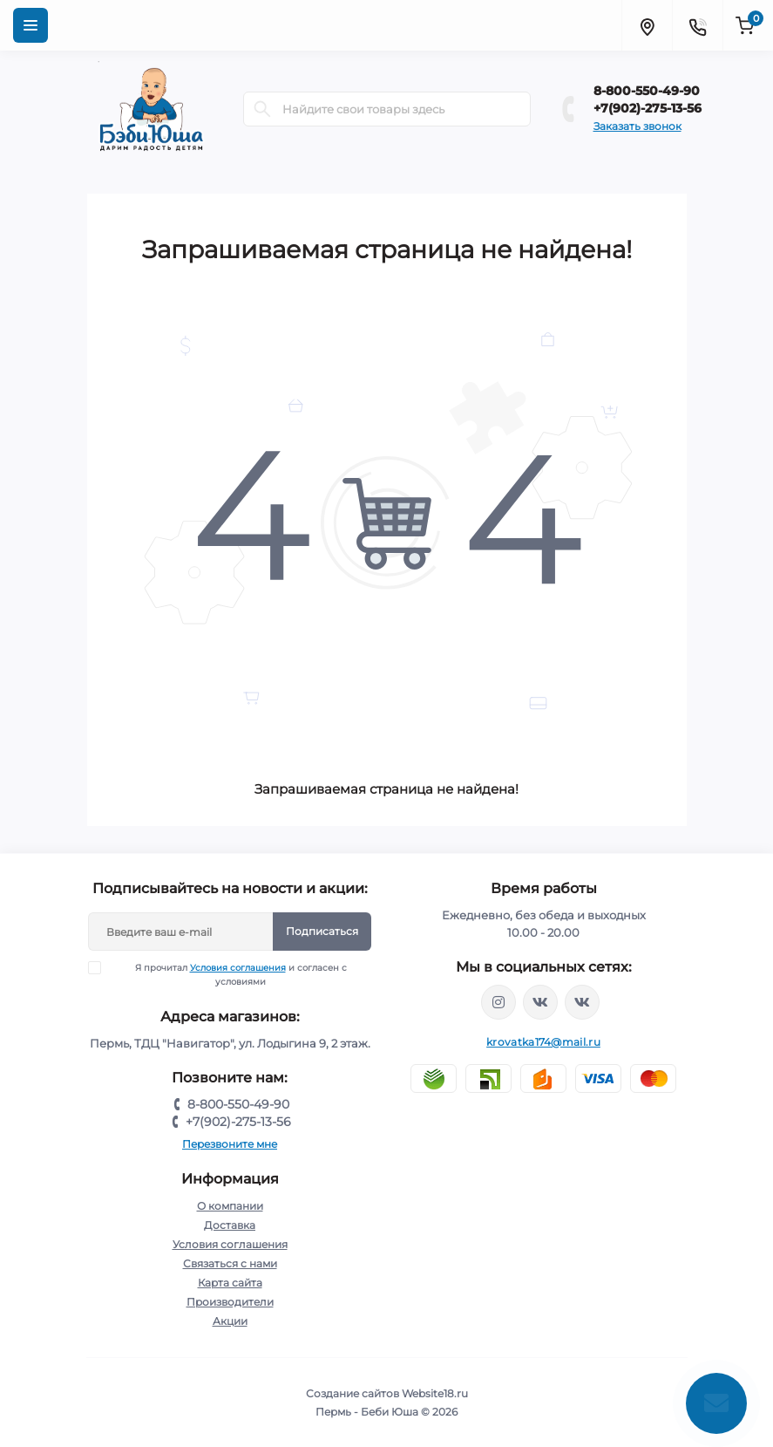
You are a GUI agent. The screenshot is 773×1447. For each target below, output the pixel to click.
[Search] (262, 109)
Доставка (229, 1225)
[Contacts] (697, 25)
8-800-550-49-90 (646, 91)
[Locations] (646, 25)
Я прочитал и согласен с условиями (228, 974)
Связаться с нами (230, 1263)
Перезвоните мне (229, 1143)
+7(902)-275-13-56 (647, 108)
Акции (230, 1321)
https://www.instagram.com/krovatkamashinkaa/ (498, 1002)
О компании (230, 1205)
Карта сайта (230, 1282)
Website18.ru (435, 1393)
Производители (230, 1301)
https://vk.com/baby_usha (582, 1002)
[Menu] (30, 25)
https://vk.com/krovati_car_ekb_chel (540, 1002)
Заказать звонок (637, 126)
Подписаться (322, 931)
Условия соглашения (238, 967)
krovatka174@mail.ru (543, 1041)
